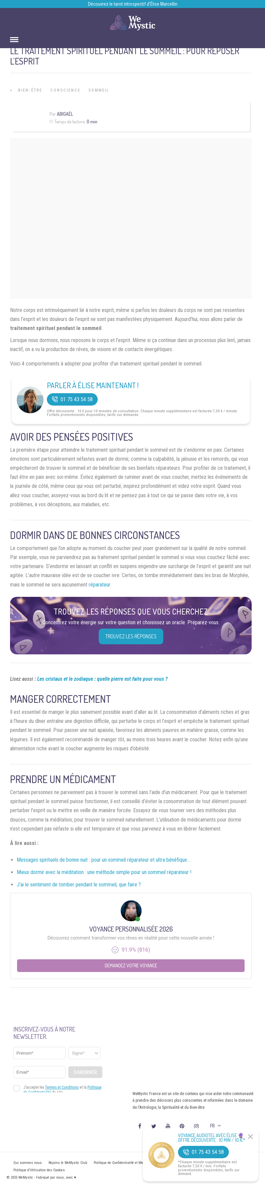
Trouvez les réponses (131, 636)
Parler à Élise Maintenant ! (93, 385)
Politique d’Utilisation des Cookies (39, 1170)
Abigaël (65, 114)
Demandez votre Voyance (131, 965)
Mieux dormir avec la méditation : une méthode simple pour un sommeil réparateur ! (104, 872)
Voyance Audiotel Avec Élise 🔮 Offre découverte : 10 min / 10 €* (211, 1138)
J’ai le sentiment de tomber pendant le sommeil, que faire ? (79, 884)
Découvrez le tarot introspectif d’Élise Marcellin (132, 4)
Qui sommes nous (27, 1163)
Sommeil (98, 90)
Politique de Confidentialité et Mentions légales (129, 1163)
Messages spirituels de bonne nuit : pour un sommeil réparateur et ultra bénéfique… (103, 860)
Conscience (65, 90)
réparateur (99, 584)
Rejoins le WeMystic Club (68, 1163)
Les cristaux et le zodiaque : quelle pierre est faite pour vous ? (102, 679)
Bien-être (30, 90)
